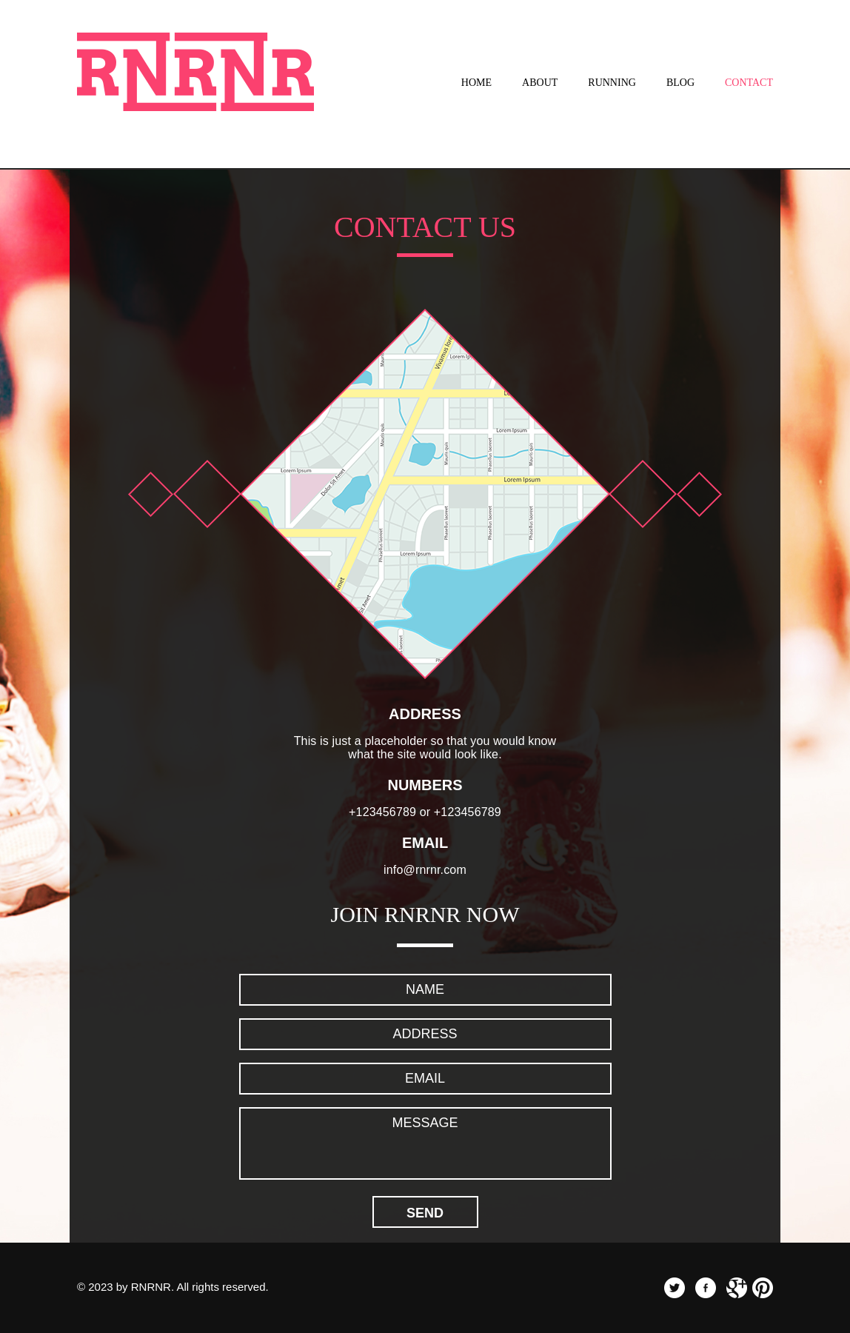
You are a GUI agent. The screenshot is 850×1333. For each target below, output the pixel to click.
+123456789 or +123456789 (425, 812)
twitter (674, 1287)
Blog (680, 82)
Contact (749, 82)
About (540, 82)
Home (476, 82)
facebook (705, 1287)
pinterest (762, 1287)
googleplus (736, 1287)
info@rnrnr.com (425, 869)
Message (425, 1143)
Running (612, 82)
